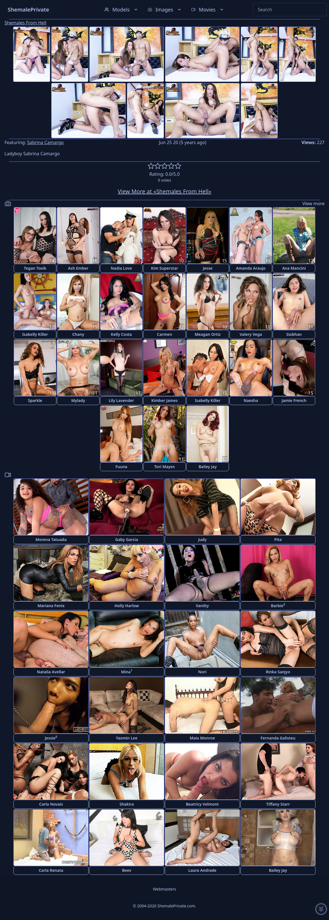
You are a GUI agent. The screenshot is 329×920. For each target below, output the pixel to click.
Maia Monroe (202, 738)
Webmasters (164, 889)
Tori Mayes (164, 466)
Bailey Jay (208, 466)
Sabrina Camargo (45, 142)
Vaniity (202, 605)
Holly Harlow (126, 605)
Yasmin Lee (127, 738)
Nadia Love (121, 268)
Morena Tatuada (50, 539)
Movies (207, 9)
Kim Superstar (164, 268)
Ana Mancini (294, 268)
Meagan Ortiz (208, 334)
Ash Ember (78, 268)
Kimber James (164, 400)
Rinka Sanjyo (278, 671)
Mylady (78, 400)
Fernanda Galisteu (278, 738)
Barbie (278, 605)
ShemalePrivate (28, 9)
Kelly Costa (121, 334)
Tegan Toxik (35, 268)
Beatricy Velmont (202, 804)
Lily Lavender (121, 400)
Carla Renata (51, 870)
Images (165, 9)
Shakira (126, 804)
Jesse (208, 268)
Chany (78, 334)
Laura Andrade (202, 870)
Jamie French (294, 400)
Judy (202, 539)
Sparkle (35, 400)
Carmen (164, 334)
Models (122, 9)
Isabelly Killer (35, 334)
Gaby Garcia (126, 539)
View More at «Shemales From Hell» (164, 191)
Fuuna (121, 466)
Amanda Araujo (251, 268)
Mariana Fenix (51, 605)
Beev (126, 870)
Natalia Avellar (51, 671)
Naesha (251, 400)
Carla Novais (51, 804)
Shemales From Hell (25, 23)
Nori (202, 671)
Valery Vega (251, 334)
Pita (278, 539)
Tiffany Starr (278, 804)
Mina (126, 671)
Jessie (51, 738)
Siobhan (294, 334)
